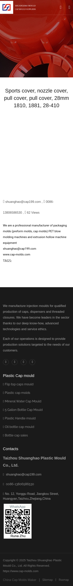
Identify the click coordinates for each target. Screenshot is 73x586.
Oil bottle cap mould (18, 427)
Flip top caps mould (18, 384)
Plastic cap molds (16, 393)
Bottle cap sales (15, 435)
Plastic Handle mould (19, 418)
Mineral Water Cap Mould (22, 401)
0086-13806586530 (20, 484)
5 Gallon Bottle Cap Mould (23, 410)
